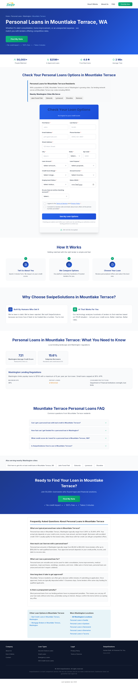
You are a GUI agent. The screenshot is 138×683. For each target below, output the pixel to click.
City (44, 152)
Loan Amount (47, 161)
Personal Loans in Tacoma (79, 634)
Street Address (47, 142)
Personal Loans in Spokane (79, 624)
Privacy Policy (75, 203)
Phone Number (75, 132)
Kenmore (79, 98)
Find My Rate (125, 4)
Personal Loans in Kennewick (80, 627)
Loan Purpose (75, 161)
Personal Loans (16, 16)
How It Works (92, 4)
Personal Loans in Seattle (79, 620)
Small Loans (42, 654)
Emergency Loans (44, 657)
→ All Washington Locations (81, 617)
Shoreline (69, 98)
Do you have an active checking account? (53, 191)
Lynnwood (59, 98)
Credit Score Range (49, 171)
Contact (8, 657)
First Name (46, 123)
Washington (27, 16)
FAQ (113, 4)
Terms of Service (61, 203)
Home (8, 16)
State (71, 152)
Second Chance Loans (45, 651)
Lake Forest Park (37, 98)
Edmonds (49, 98)
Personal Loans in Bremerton (80, 630)
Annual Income (75, 171)
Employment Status (49, 180)
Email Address (47, 132)
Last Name (74, 123)
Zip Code (86, 152)
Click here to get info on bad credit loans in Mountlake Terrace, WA (30, 465)
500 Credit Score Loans (46, 661)
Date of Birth (74, 180)
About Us (104, 4)
